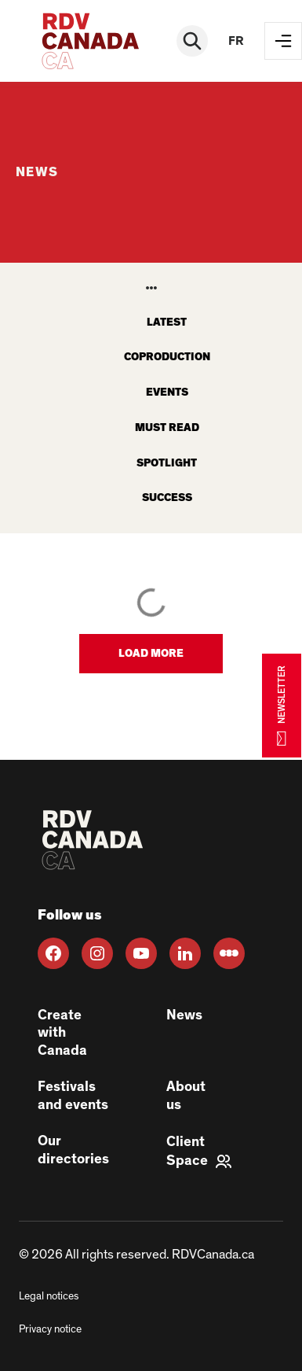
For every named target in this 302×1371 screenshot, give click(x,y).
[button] (151, 653)
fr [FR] (236, 41)
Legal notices (48, 1296)
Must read (167, 427)
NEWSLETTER (281, 705)
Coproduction (167, 357)
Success (167, 497)
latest (167, 322)
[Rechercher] (192, 41)
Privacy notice (50, 1329)
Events (167, 392)
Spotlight (166, 463)
